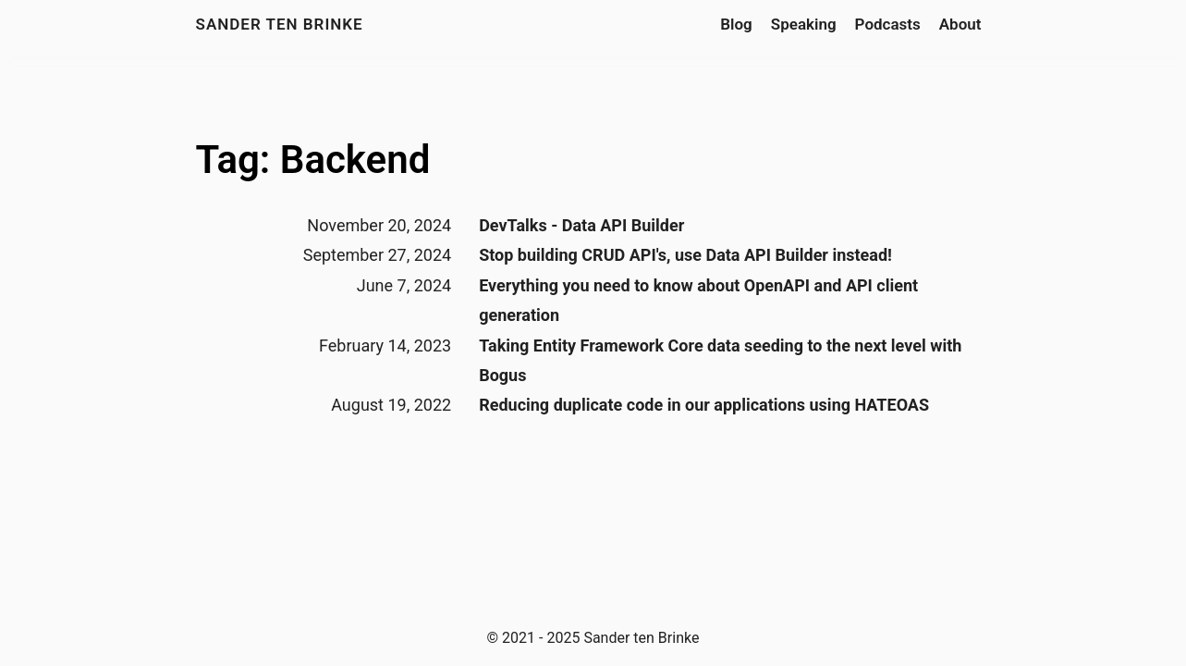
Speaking (804, 24)
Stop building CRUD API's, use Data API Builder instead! (685, 255)
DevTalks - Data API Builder (581, 225)
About (960, 24)
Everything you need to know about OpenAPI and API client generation (698, 300)
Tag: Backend (313, 159)
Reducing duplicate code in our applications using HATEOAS (704, 404)
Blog (736, 24)
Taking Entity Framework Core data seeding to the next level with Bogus (720, 360)
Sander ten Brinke (279, 24)
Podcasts (888, 24)
